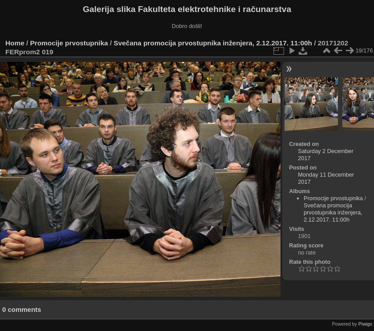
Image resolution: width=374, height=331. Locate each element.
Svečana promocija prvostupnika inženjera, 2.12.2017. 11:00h (213, 43)
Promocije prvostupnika (69, 43)
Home (14, 43)
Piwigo (365, 324)
